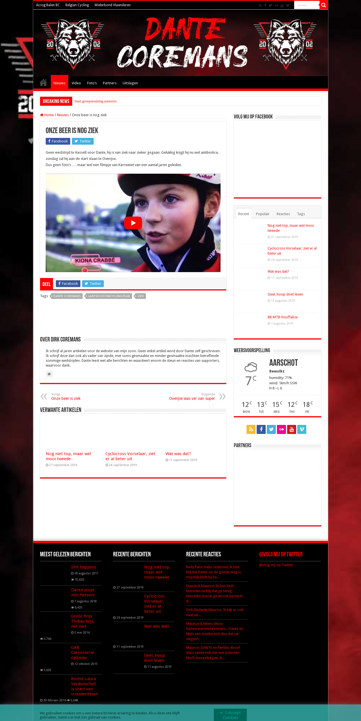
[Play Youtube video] (133, 223)
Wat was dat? (178, 453)
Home (43, 82)
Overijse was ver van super (186, 397)
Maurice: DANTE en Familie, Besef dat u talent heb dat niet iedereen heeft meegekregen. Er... (213, 652)
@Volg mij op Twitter (281, 555)
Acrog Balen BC (48, 5)
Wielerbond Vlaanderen (112, 5)
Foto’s (92, 83)
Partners (109, 83)
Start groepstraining (89, 101)
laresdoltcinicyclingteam (109, 296)
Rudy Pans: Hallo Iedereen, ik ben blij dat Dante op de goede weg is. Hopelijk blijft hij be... (214, 572)
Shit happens (83, 567)
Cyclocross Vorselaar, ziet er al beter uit (130, 456)
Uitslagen (130, 83)
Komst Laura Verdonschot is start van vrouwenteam (84, 686)
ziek (141, 296)
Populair (263, 214)
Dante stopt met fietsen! (83, 592)
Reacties (283, 214)
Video (76, 83)
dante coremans (67, 296)
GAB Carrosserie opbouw (82, 652)
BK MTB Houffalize (283, 317)
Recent (243, 214)
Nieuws (59, 83)
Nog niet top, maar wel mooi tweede (68, 456)
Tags (301, 214)
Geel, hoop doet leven (285, 294)
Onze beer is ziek (80, 397)
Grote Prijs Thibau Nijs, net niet (82, 621)
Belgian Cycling (77, 5)
